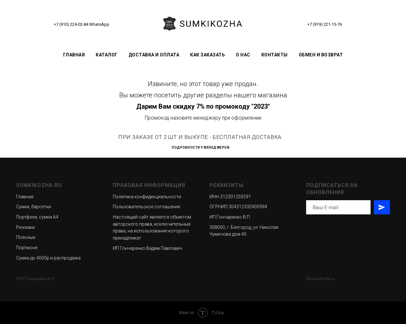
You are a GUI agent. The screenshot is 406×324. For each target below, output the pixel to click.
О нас (243, 54)
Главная (74, 54)
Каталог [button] (107, 54)
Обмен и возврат (321, 54)
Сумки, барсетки (33, 206)
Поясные (25, 237)
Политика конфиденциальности (147, 196)
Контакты (274, 54)
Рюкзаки (25, 227)
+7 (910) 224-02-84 (71, 24)
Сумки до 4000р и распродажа (48, 257)
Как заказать (207, 54)
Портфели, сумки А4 (37, 217)
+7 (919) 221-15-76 (324, 24)
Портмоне (26, 247)
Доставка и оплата (154, 54)
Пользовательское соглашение (146, 206)
